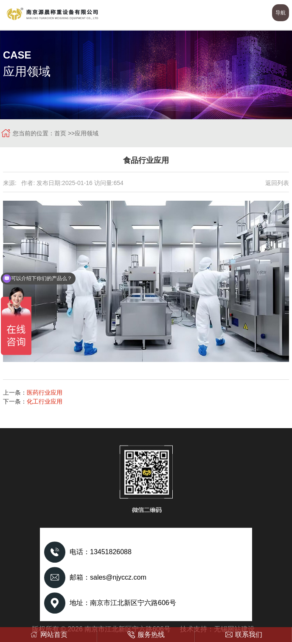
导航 (280, 13)
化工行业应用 (44, 401)
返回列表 (277, 182)
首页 (60, 133)
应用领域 (86, 133)
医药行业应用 (44, 392)
